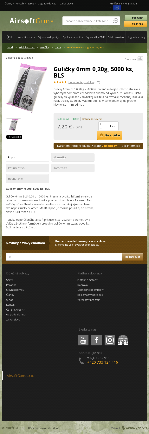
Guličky (44, 47)
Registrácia (131, 3)
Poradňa (11, 285)
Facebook (96, 335)
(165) (84, 82)
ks (113, 126)
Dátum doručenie (92, 119)
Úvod (10, 47)
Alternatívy (60, 157)
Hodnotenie (15, 178)
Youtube (82, 335)
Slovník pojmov (15, 289)
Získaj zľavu (66, 3)
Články (8, 3)
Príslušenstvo (27, 47)
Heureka (122, 335)
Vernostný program (88, 300)
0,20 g (58, 47)
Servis (31, 3)
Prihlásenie (116, 3)
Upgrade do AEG (47, 3)
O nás (9, 300)
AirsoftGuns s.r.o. (20, 375)
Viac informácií (130, 146)
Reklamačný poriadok (90, 294)
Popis (11, 157)
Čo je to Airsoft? (15, 309)
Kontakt (20, 3)
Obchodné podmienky (90, 289)
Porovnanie (134, 59)
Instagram (110, 335)
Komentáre (60, 168)
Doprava (82, 285)
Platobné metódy (87, 280)
